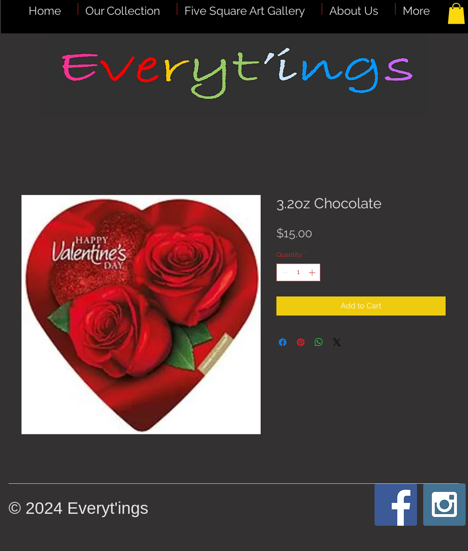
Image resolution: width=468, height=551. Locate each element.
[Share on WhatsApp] (319, 342)
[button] (249, 9)
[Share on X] (337, 342)
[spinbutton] (298, 272)
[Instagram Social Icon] (444, 504)
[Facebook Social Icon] (396, 504)
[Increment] (313, 272)
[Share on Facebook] (282, 342)
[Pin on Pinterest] (300, 342)
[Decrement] (284, 272)
